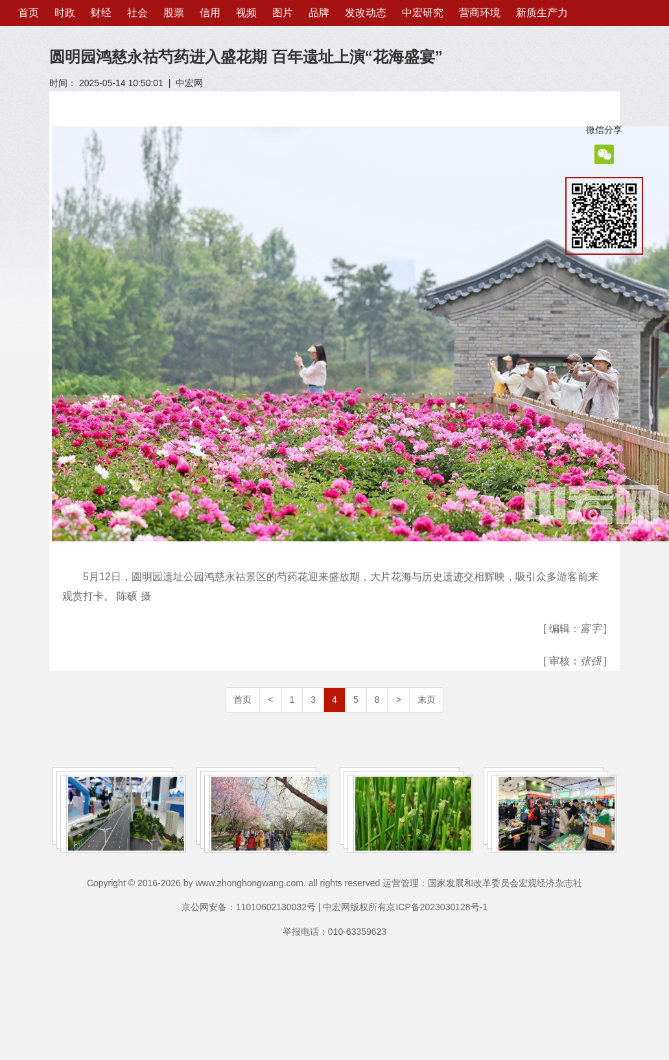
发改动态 (365, 12)
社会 (137, 12)
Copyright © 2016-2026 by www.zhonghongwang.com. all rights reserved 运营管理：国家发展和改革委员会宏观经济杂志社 (334, 883)
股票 (173, 12)
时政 (64, 12)
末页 (426, 699)
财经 (101, 12)
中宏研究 (422, 12)
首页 (28, 12)
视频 (246, 12)
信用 (210, 12)
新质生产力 (542, 12)
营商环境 (479, 12)
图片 (282, 12)
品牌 (319, 12)
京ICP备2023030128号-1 (436, 907)
